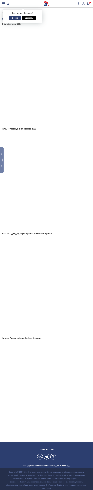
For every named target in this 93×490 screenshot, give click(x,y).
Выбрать (29, 18)
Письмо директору (46, 449)
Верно (15, 18)
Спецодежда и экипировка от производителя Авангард (46, 465)
